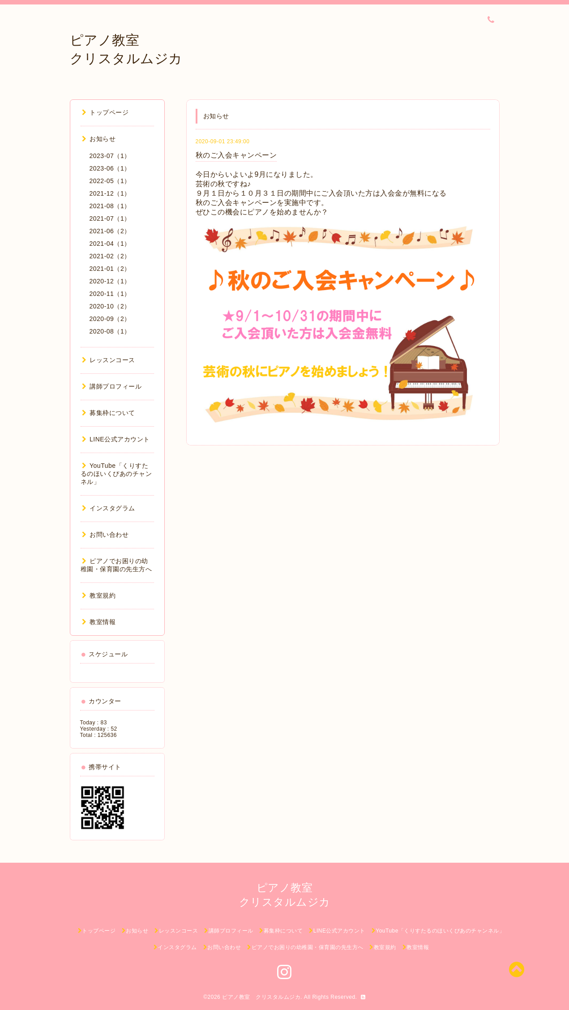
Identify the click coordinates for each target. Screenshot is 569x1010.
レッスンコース (108, 360)
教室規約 (99, 595)
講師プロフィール (112, 386)
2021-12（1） (110, 193)
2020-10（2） (110, 306)
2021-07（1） (110, 218)
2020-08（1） (110, 331)
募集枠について (108, 412)
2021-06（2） (110, 231)
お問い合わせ (105, 534)
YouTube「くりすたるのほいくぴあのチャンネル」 (116, 473)
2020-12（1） (110, 281)
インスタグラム (108, 508)
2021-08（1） (110, 206)
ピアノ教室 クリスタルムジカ (261, 997)
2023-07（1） (110, 155)
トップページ (105, 112)
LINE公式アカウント (116, 439)
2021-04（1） (110, 243)
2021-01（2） (110, 268)
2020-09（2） (110, 318)
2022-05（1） (110, 180)
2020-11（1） (110, 293)
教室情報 (99, 621)
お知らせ (99, 138)
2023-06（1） (110, 168)
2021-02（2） (110, 256)
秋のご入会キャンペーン (236, 155)
